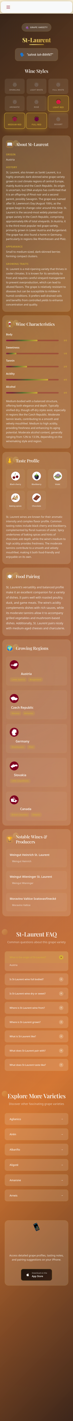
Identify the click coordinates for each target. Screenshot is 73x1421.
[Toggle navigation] (8, 7)
